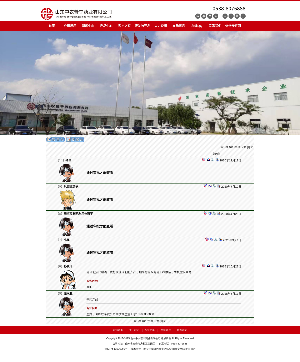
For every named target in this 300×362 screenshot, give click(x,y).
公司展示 (70, 25)
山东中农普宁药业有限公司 (145, 338)
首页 (52, 25)
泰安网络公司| (167, 348)
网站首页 (118, 330)
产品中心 (106, 25)
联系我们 (215, 25)
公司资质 (166, 330)
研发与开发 (142, 25)
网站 (192, 348)
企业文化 (150, 330)
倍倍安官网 (233, 25)
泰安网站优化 (182, 348)
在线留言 (178, 25)
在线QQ (196, 25)
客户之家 (124, 25)
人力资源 (160, 25)
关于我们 (134, 330)
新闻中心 (88, 25)
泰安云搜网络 (150, 348)
